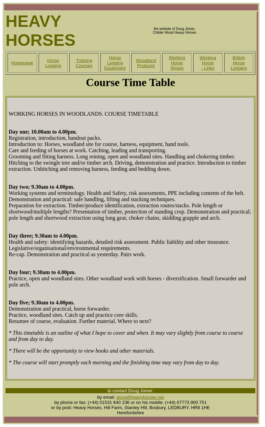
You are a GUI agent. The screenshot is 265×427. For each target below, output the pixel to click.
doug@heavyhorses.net (140, 397)
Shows (177, 68)
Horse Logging (53, 63)
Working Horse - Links (208, 63)
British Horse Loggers (239, 63)
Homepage (22, 62)
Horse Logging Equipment (115, 63)
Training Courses (84, 63)
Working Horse (177, 60)
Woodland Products (146, 63)
